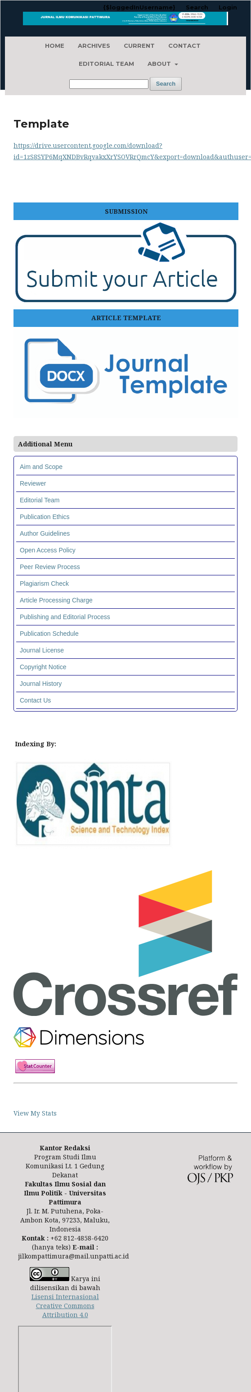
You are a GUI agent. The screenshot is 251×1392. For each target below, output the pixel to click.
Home (54, 45)
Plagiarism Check (44, 583)
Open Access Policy (48, 550)
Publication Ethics (45, 516)
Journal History (41, 683)
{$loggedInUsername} (139, 7)
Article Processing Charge (56, 600)
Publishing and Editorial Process (65, 616)
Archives (94, 45)
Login (228, 7)
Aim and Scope (41, 466)
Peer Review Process (50, 566)
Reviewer (33, 483)
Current (139, 45)
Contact (184, 45)
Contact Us (35, 700)
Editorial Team (106, 63)
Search (165, 83)
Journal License (42, 650)
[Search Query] (108, 84)
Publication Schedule (49, 633)
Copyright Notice (43, 667)
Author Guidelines (45, 533)
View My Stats (35, 1113)
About (160, 63)
